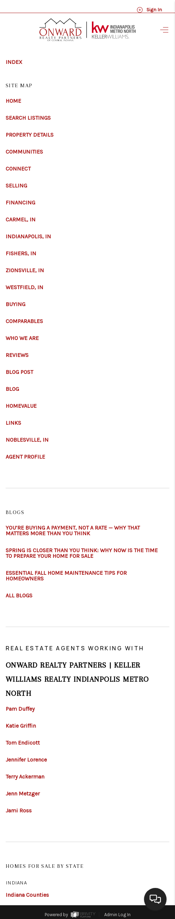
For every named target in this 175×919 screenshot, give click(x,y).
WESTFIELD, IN (24, 287)
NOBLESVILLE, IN (27, 440)
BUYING (15, 304)
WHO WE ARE (22, 338)
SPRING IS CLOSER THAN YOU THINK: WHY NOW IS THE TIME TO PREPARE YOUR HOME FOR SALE (82, 553)
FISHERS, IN (21, 253)
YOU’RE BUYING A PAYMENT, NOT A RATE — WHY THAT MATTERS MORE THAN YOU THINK (73, 530)
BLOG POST (19, 372)
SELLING (16, 186)
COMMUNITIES (24, 152)
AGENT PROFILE (25, 457)
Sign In (149, 10)
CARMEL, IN (21, 219)
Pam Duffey (20, 709)
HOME (13, 101)
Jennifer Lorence (26, 760)
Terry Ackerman (25, 777)
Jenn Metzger (23, 793)
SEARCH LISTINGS (28, 118)
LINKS (13, 423)
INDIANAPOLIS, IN (28, 236)
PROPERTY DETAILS (30, 135)
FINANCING (20, 202)
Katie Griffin (21, 726)
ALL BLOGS (19, 595)
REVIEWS (17, 355)
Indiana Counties (27, 894)
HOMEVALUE (21, 406)
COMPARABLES (24, 321)
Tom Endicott (23, 743)
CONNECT (18, 169)
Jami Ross (19, 810)
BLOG (12, 389)
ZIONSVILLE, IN (25, 270)
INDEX (14, 62)
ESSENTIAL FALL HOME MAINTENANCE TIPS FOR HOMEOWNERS (66, 575)
